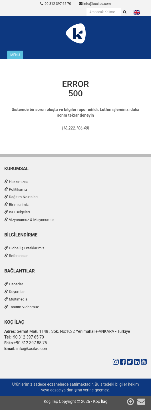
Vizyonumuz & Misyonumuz (29, 220)
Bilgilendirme (20, 235)
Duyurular (14, 292)
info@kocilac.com (95, 4)
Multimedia (15, 299)
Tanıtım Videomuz (21, 307)
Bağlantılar (19, 271)
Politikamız (15, 189)
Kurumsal (16, 168)
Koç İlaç (14, 322)
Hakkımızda (16, 182)
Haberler (13, 284)
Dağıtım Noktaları (21, 197)
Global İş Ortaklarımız (24, 248)
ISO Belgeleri (17, 212)
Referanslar (16, 256)
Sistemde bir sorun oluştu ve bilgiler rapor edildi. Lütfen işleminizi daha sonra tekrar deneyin (75, 112)
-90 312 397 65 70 (55, 4)
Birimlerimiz (16, 204)
